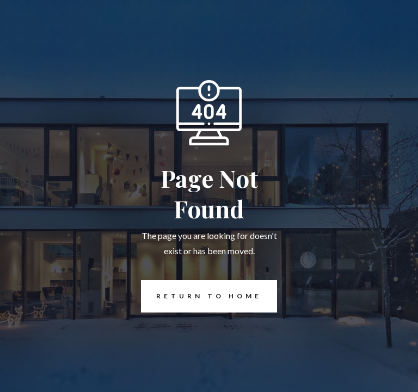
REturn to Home (201, 296)
